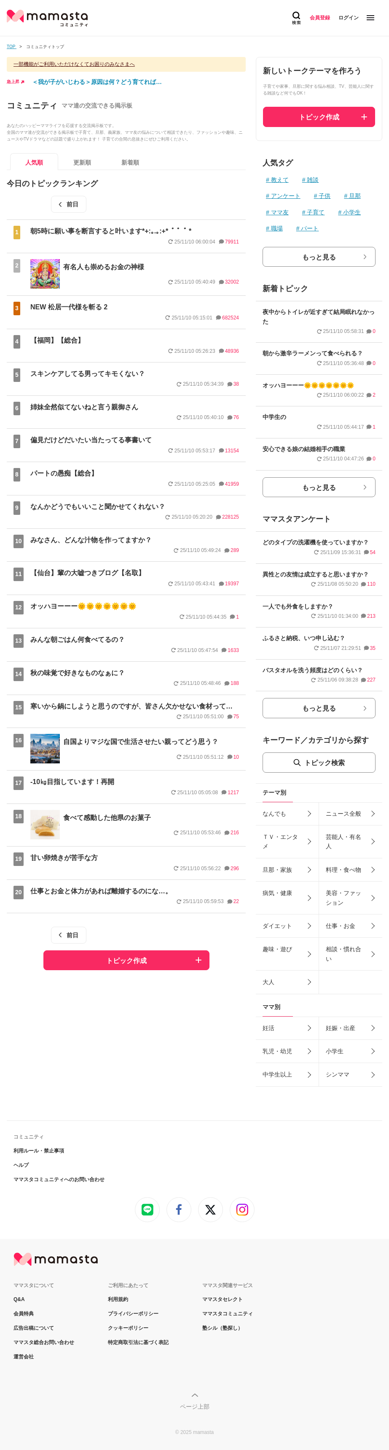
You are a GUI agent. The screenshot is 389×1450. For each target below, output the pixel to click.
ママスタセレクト (222, 1299)
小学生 (352, 212)
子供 (324, 195)
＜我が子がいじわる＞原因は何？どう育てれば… (97, 81)
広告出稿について (33, 1328)
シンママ (337, 1074)
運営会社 (23, 1356)
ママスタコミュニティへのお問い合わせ (59, 1179)
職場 (277, 228)
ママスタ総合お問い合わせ (43, 1342)
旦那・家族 (277, 869)
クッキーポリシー (128, 1328)
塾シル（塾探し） (222, 1328)
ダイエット (277, 925)
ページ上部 (194, 1406)
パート (310, 228)
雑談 (313, 179)
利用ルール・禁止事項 (38, 1150)
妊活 (268, 1028)
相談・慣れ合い (343, 954)
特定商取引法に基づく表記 (138, 1342)
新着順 (130, 162)
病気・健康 (277, 893)
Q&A (19, 1299)
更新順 (82, 162)
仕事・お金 (340, 925)
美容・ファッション (343, 898)
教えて (280, 179)
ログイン (348, 18)
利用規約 (118, 1299)
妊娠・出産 (340, 1028)
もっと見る (319, 257)
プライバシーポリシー (133, 1313)
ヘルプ (21, 1165)
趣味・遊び (277, 949)
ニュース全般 (343, 813)
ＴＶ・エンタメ (280, 841)
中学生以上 (277, 1074)
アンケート (285, 195)
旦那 (355, 195)
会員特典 (23, 1313)
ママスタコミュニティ (227, 1313)
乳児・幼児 (277, 1051)
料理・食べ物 (343, 869)
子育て (316, 212)
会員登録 (320, 18)
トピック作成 (126, 960)
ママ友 (280, 212)
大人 (268, 982)
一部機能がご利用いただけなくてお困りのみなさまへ (74, 64)
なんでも (274, 813)
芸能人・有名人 (343, 841)
